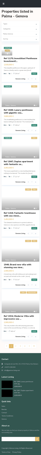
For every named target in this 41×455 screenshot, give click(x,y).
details (34, 74)
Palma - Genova (7, 53)
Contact (4, 413)
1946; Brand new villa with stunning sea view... (17, 266)
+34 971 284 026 (9, 367)
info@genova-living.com (12, 370)
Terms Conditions (7, 416)
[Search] (37, 439)
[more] (29, 70)
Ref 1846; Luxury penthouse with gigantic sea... (18, 111)
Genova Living (20, 79)
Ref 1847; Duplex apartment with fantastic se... (18, 163)
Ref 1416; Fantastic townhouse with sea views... (20, 214)
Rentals (4, 409)
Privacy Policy (16, 452)
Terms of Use (6, 452)
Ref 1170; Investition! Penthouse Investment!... (20, 60)
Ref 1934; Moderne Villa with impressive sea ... (19, 317)
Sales (3, 406)
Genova (4, 419)
